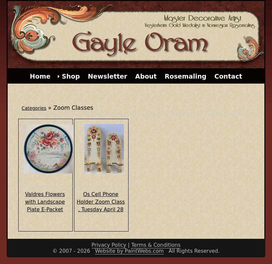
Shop (71, 76)
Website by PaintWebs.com (129, 251)
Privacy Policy (109, 245)
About (146, 76)
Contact (228, 76)
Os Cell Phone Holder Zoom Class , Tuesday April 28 (101, 202)
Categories (34, 108)
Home (40, 76)
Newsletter (107, 76)
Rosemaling (186, 76)
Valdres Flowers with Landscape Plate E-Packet (45, 202)
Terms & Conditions (155, 245)
